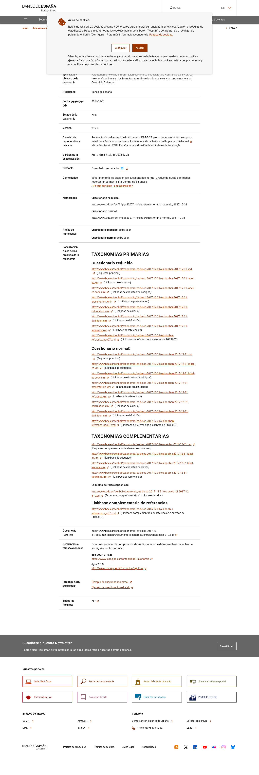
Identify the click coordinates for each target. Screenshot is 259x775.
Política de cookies (104, 747)
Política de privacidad (74, 747)
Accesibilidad (149, 747)
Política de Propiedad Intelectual (171, 141)
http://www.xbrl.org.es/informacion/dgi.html (119, 568)
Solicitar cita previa (199, 721)
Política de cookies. (161, 34)
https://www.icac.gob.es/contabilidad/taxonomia (122, 558)
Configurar (121, 48)
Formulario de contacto (110, 168)
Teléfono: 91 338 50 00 (147, 728)
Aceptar (140, 48)
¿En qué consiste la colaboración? (112, 185)
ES (226, 8)
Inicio (25, 28)
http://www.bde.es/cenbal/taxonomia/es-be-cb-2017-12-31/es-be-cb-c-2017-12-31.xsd (143, 444)
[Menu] (25, 19)
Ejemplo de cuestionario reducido (113, 587)
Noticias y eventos (214, 19)
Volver (231, 28)
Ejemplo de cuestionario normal (112, 582)
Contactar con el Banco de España (152, 721)
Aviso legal (128, 747)
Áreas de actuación (43, 28)
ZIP (95, 601)
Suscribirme (226, 646)
